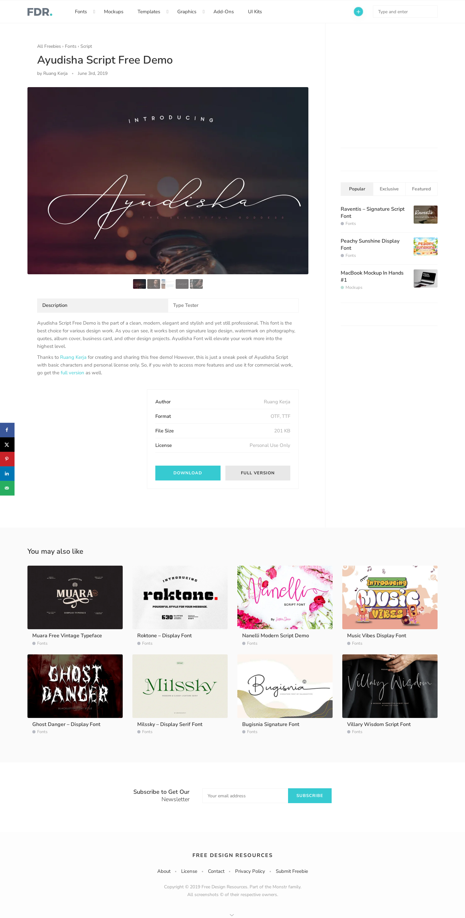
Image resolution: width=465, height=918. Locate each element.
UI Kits (255, 11)
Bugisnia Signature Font (270, 724)
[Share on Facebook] (7, 430)
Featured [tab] (421, 189)
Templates (149, 11)
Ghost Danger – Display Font (66, 724)
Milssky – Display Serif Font (169, 724)
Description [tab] (54, 305)
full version (72, 372)
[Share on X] (7, 444)
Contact (216, 871)
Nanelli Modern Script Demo (275, 635)
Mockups (113, 11)
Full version (258, 473)
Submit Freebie (292, 871)
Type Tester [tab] (186, 305)
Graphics (186, 11)
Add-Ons (223, 11)
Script (86, 46)
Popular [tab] (357, 189)
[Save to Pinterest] (7, 459)
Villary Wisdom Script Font (379, 724)
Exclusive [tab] (389, 189)
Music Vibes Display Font (376, 635)
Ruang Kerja (73, 357)
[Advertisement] (85, 429)
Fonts (81, 11)
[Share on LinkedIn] (7, 473)
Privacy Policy (250, 871)
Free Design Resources (232, 855)
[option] (167, 180)
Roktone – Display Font (164, 635)
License (189, 871)
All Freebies (49, 46)
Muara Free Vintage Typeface (67, 635)
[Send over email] (7, 488)
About (163, 871)
